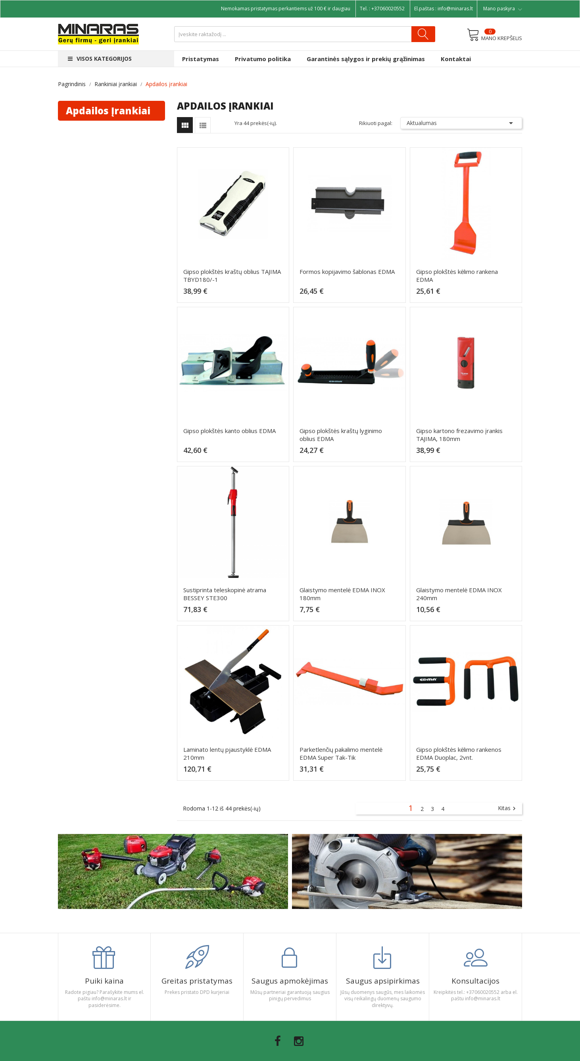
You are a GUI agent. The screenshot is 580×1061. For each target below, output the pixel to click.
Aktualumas (461, 123)
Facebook (278, 1041)
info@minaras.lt (455, 8)
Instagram (299, 1041)
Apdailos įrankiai (108, 110)
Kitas (508, 808)
